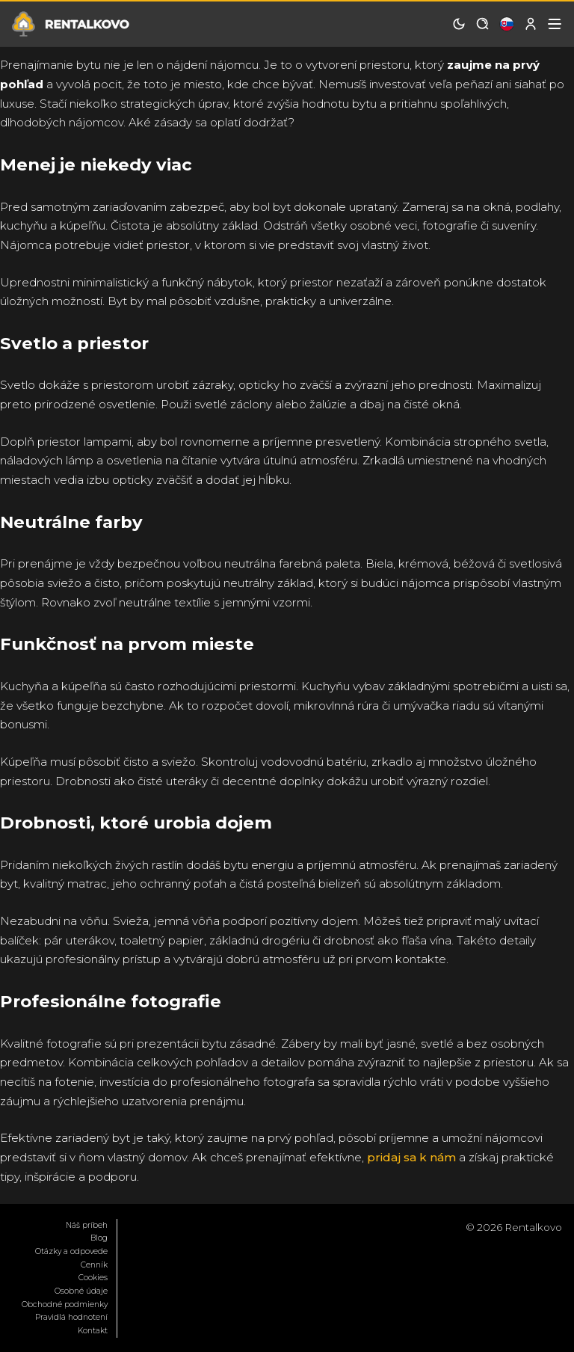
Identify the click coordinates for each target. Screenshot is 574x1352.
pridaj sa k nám (411, 1157)
